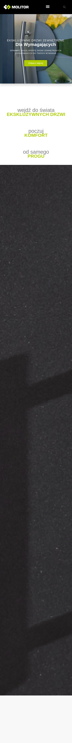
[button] (48, 7)
